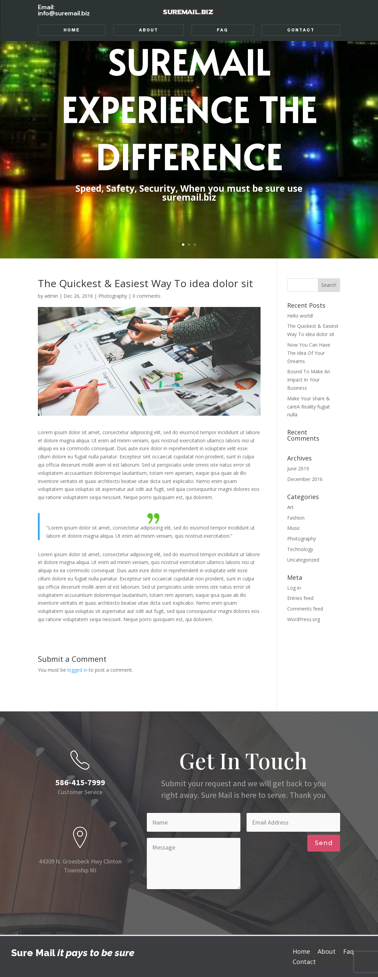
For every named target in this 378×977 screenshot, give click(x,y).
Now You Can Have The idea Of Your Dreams (308, 353)
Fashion (296, 517)
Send (324, 843)
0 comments (146, 296)
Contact (300, 30)
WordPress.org (303, 619)
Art (290, 507)
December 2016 (305, 479)
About (148, 30)
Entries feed (300, 598)
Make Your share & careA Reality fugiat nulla (308, 406)
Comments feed (305, 608)
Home (72, 30)
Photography (112, 296)
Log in (294, 588)
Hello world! (300, 315)
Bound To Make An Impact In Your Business (308, 379)
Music (293, 528)
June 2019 (298, 468)
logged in (77, 670)
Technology (300, 549)
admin (51, 296)
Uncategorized (303, 560)
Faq (222, 30)
